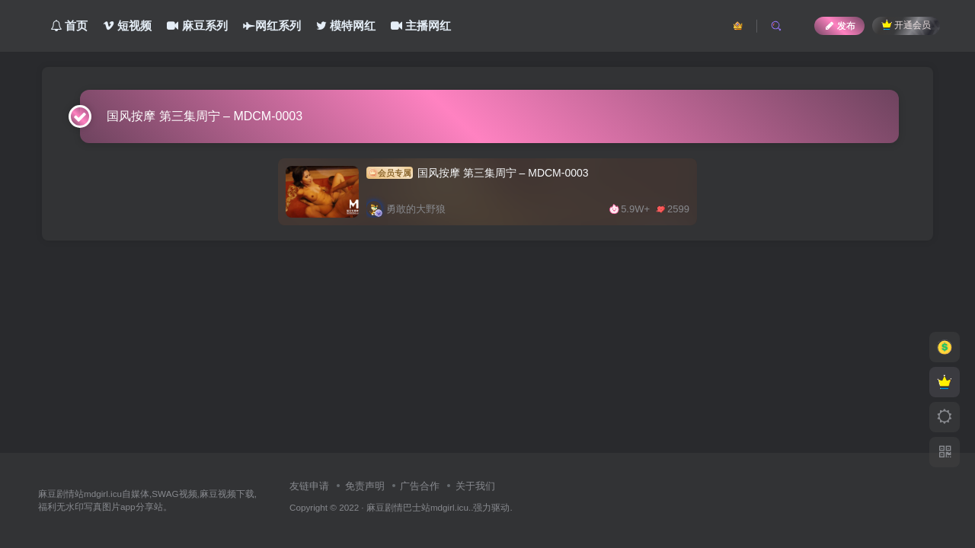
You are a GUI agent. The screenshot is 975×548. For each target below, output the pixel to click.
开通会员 (906, 24)
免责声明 (365, 486)
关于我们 (475, 486)
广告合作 (420, 486)
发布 (839, 26)
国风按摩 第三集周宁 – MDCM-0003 (477, 173)
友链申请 (309, 486)
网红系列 (272, 25)
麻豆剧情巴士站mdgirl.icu (417, 507)
